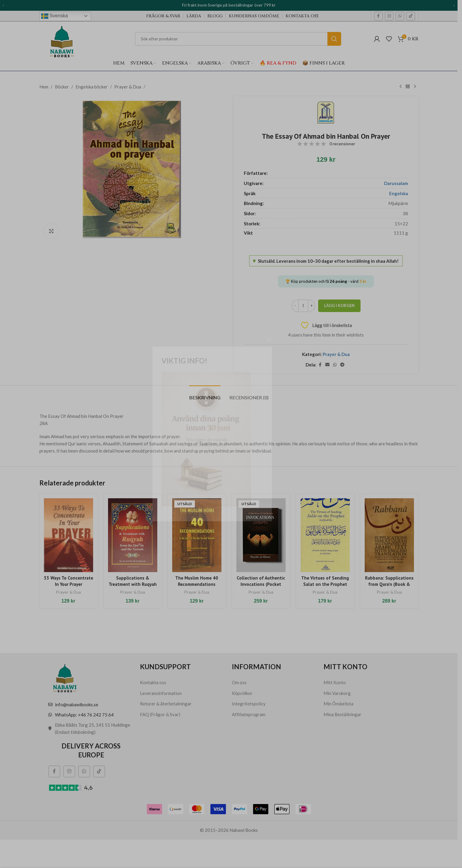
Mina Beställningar (342, 714)
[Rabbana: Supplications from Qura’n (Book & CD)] (389, 535)
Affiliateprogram (248, 714)
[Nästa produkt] (414, 86)
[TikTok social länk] (410, 16)
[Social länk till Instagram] (389, 16)
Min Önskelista (338, 703)
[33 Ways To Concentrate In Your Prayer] (68, 535)
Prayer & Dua (127, 86)
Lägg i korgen (339, 305)
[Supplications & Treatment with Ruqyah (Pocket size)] (132, 535)
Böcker (62, 86)
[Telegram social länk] (342, 365)
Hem (43, 86)
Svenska (54, 16)
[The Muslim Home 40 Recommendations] (196, 535)
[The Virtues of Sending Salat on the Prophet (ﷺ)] (325, 535)
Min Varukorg (337, 693)
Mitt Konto (335, 682)
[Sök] (238, 39)
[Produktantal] (303, 305)
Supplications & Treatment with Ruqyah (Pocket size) (133, 584)
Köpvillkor (242, 693)
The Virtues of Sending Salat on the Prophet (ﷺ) (325, 584)
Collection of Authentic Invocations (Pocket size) (261, 584)
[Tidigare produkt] (400, 86)
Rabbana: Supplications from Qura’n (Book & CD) (389, 584)
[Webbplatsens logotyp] (61, 39)
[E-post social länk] (327, 365)
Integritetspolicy (249, 703)
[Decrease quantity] (295, 305)
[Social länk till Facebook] (378, 16)
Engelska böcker (92, 86)
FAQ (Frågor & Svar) (160, 714)
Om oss (239, 682)
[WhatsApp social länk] (399, 16)
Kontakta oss (153, 682)
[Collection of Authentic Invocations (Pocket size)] (261, 535)
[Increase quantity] (311, 305)
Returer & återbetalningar (166, 703)
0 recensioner (342, 143)
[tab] (205, 394)
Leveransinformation (161, 693)
